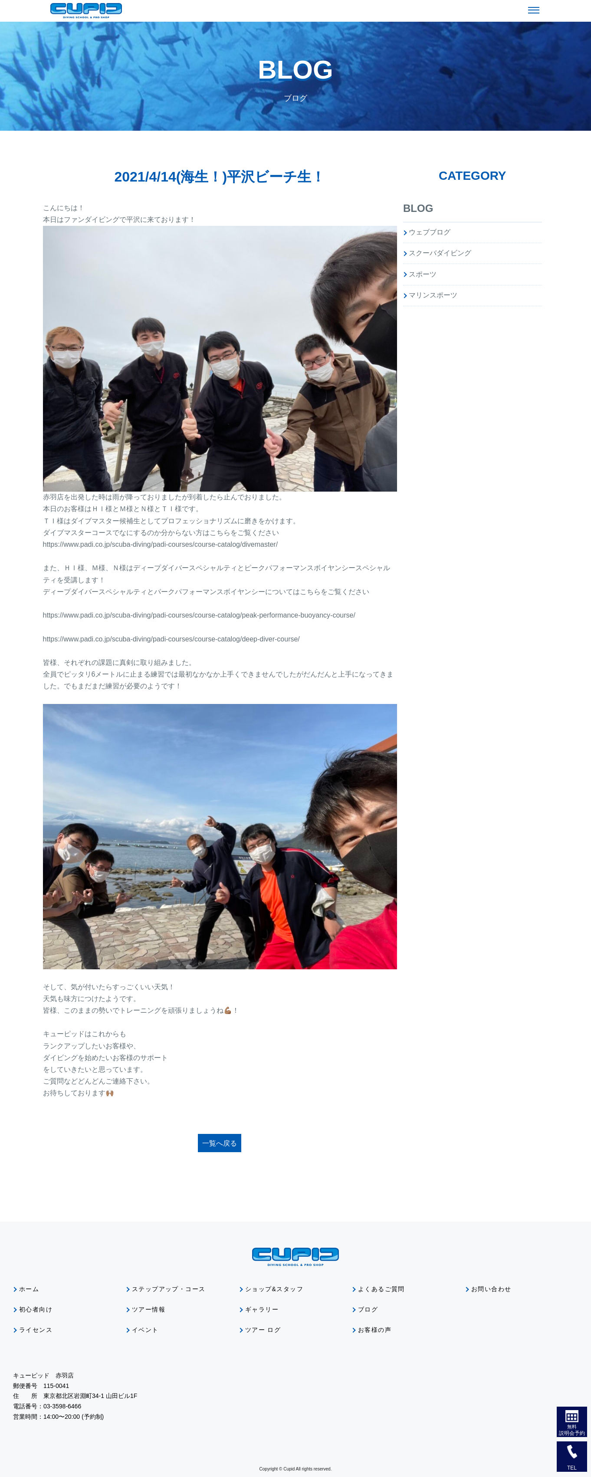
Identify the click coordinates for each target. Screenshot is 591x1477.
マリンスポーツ (433, 295)
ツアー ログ (263, 1329)
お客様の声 (374, 1329)
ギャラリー (262, 1309)
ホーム (29, 1288)
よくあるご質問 (381, 1288)
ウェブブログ (429, 232)
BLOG (418, 208)
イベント (145, 1329)
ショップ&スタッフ (274, 1288)
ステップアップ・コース (168, 1288)
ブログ (368, 1309)
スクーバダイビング (440, 253)
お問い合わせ (491, 1288)
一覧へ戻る (219, 1143)
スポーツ (423, 274)
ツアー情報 (148, 1309)
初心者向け (36, 1309)
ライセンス (36, 1329)
